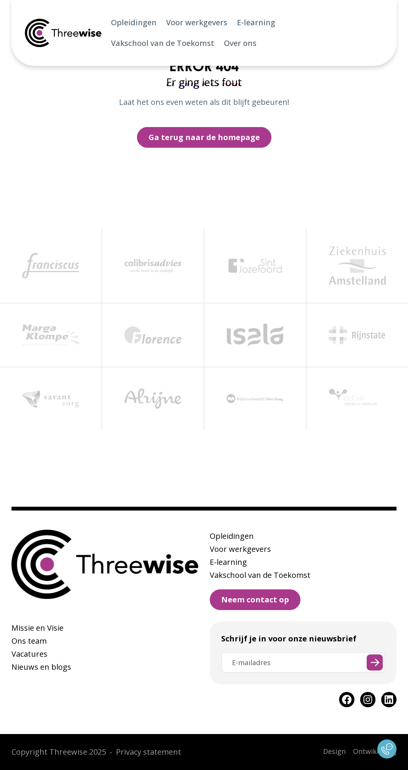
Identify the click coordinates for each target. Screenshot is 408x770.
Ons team (29, 641)
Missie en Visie (37, 628)
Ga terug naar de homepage (204, 137)
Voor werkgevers (196, 22)
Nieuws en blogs (41, 667)
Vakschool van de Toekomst (162, 43)
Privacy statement (148, 752)
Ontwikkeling (375, 751)
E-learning (256, 22)
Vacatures (29, 654)
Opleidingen (134, 22)
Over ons (240, 43)
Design (334, 751)
